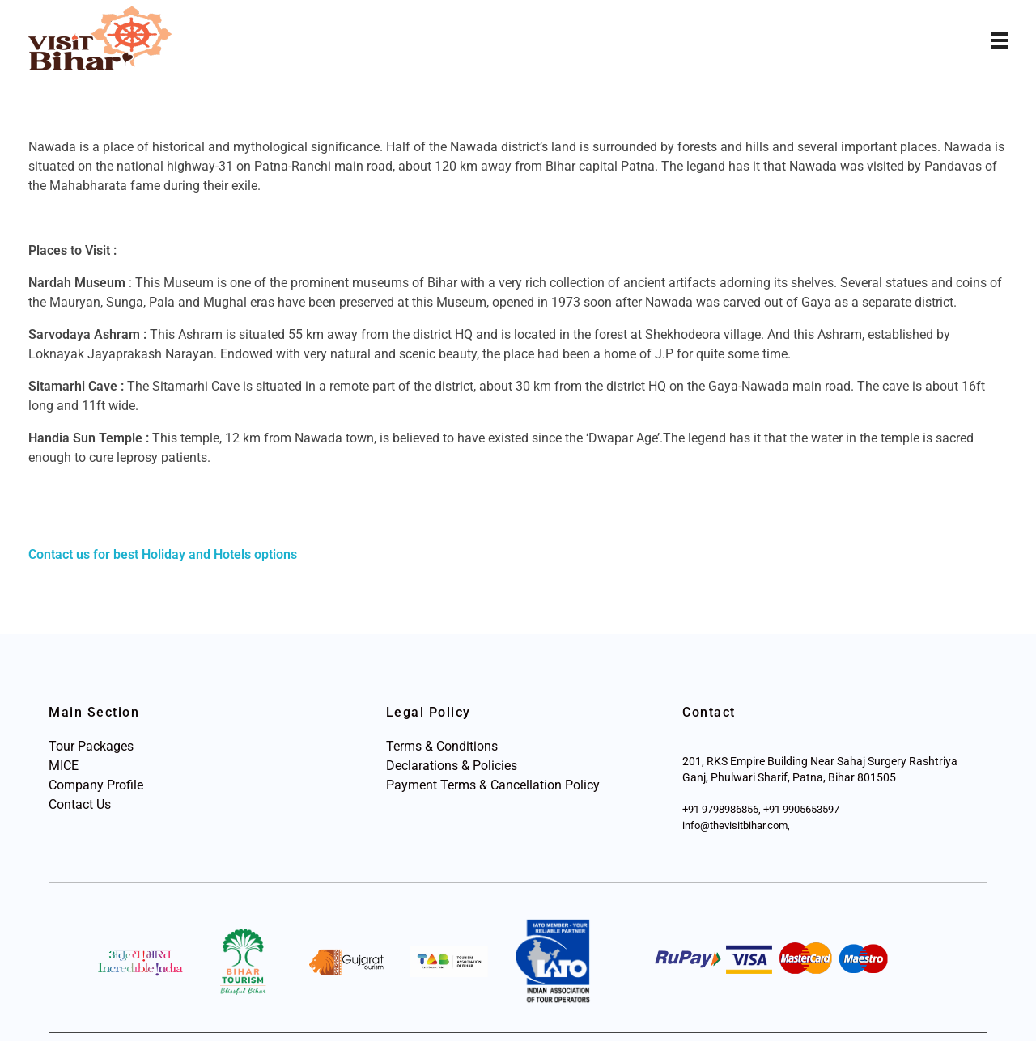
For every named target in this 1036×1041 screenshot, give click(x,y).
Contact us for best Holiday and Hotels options (162, 554)
